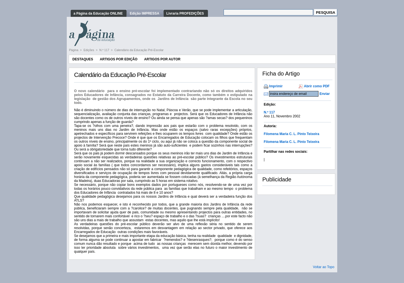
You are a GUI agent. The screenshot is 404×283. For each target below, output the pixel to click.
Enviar (325, 94)
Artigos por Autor (162, 59)
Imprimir (276, 86)
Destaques (82, 59)
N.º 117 (104, 50)
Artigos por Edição (118, 59)
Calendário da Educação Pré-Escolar (139, 50)
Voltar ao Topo (323, 267)
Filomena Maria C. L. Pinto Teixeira (291, 134)
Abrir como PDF (316, 86)
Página (74, 50)
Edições (89, 50)
